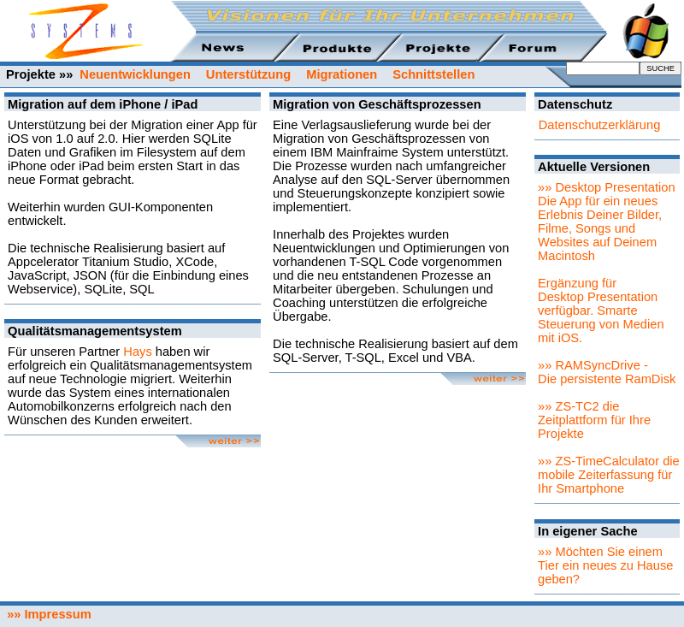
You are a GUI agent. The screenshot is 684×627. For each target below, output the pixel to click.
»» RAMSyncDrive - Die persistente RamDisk (606, 372)
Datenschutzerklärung (600, 125)
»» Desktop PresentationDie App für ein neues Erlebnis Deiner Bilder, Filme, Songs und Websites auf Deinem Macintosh (606, 221)
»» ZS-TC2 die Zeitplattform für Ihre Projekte (594, 420)
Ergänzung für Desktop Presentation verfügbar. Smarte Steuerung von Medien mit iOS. (600, 310)
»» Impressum (45, 614)
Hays (137, 351)
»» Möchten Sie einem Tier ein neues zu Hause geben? (605, 565)
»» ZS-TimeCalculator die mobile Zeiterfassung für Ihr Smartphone (609, 474)
